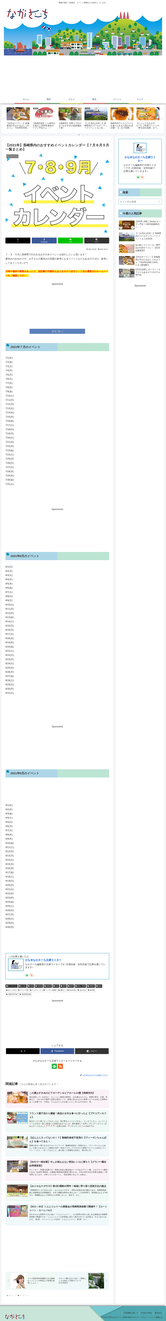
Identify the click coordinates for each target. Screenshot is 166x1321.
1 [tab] (79, 134)
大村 (55, 986)
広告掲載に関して (130, 1313)
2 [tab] (83, 134)
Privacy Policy (146, 1313)
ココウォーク (35, 990)
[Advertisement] (83, 76)
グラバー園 (23, 990)
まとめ (22, 986)
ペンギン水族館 (49, 990)
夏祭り (61, 990)
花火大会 (82, 990)
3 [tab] (87, 134)
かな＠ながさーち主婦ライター (43, 960)
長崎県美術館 (25, 994)
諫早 (70, 986)
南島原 (47, 986)
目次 (54, 331)
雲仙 (99, 986)
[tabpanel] (18, 118)
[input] (140, 202)
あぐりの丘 (11, 990)
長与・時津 (80, 986)
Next (162, 119)
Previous (3, 119)
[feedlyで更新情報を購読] (27, 975)
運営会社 (158, 1313)
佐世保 (38, 986)
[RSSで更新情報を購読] (31, 975)
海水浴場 (71, 990)
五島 (30, 986)
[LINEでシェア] (70, 240)
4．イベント (11, 986)
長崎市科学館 (12, 994)
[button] (96, 240)
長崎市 (90, 986)
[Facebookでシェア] (44, 240)
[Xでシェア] (17, 240)
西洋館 (91, 990)
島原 (63, 986)
